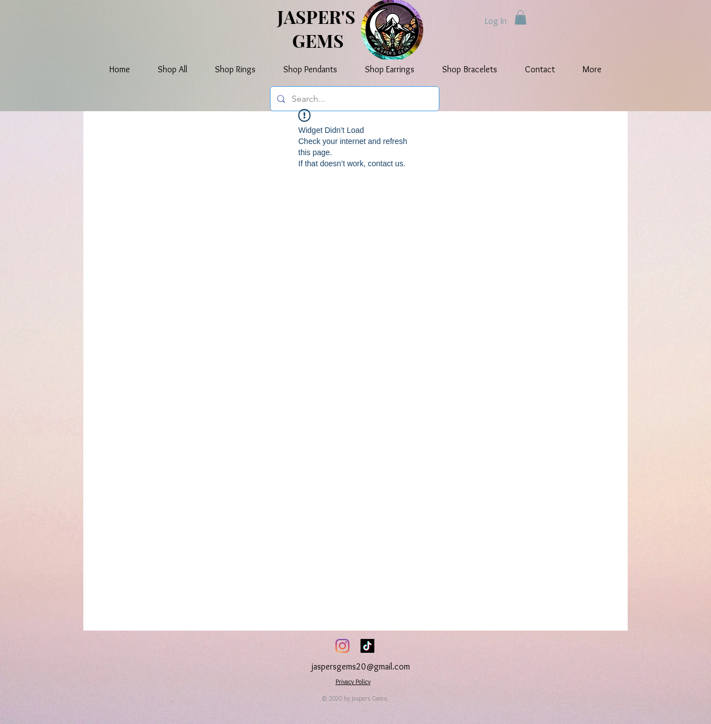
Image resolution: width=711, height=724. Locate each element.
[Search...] (353, 99)
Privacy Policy (353, 681)
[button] (520, 17)
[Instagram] (342, 646)
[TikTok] (367, 646)
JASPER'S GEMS (318, 28)
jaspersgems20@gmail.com (361, 666)
